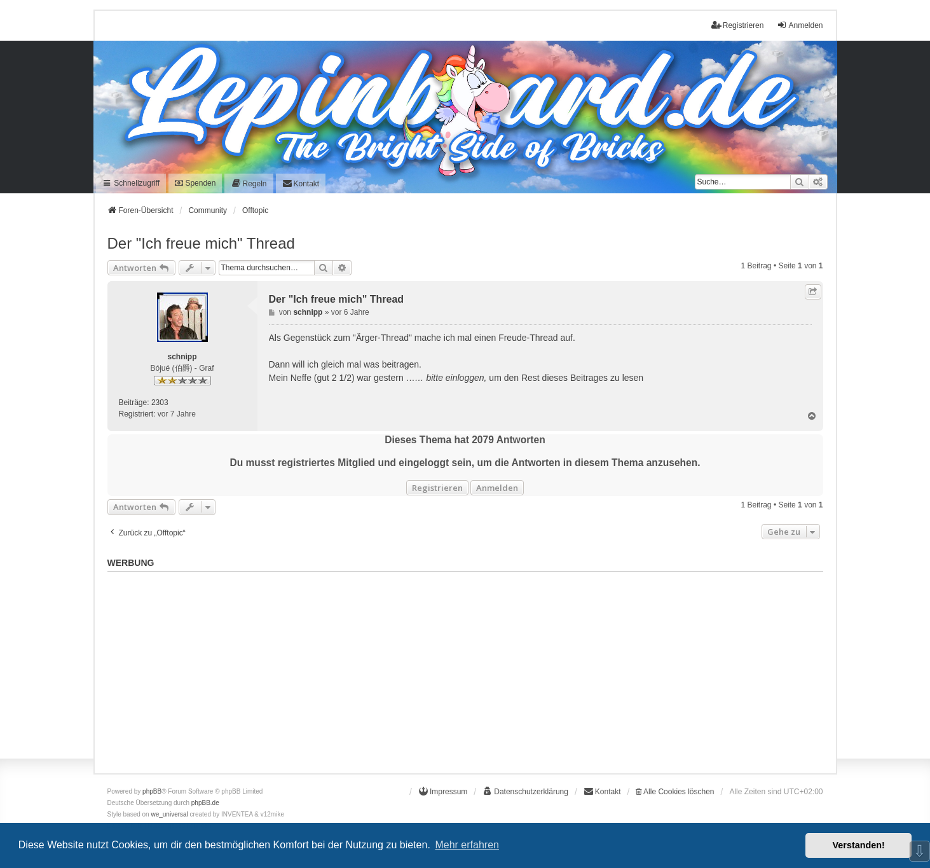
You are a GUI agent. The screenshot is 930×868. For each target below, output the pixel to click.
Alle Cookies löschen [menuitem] (675, 791)
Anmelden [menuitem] (800, 25)
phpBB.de (205, 802)
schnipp (181, 356)
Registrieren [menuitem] (737, 25)
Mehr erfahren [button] (467, 844)
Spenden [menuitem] (195, 183)
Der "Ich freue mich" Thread (201, 243)
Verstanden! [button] (859, 845)
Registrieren (437, 487)
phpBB (151, 791)
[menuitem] (248, 183)
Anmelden (497, 487)
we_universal (169, 814)
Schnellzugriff (131, 183)
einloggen (465, 378)
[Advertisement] (465, 666)
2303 (159, 402)
